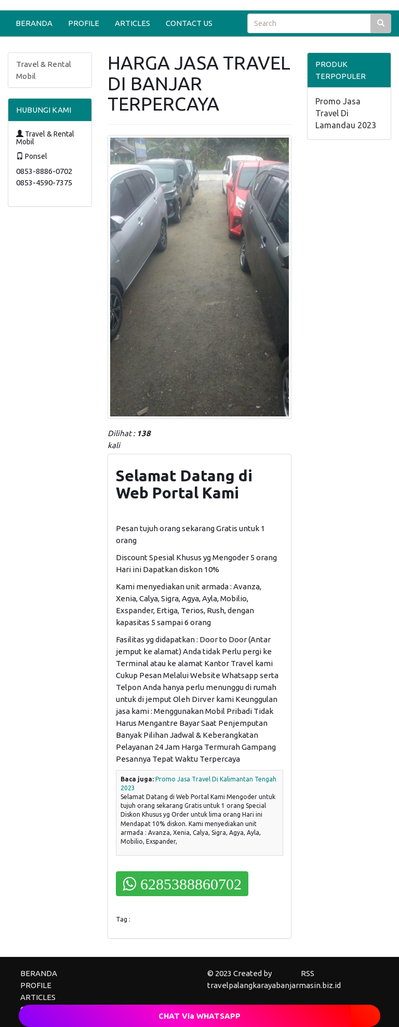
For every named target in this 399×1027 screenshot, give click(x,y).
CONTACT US (189, 23)
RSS (307, 973)
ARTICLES (132, 23)
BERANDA (34, 23)
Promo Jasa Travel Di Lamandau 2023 (345, 113)
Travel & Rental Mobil (43, 70)
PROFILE (83, 23)
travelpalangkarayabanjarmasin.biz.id (274, 985)
